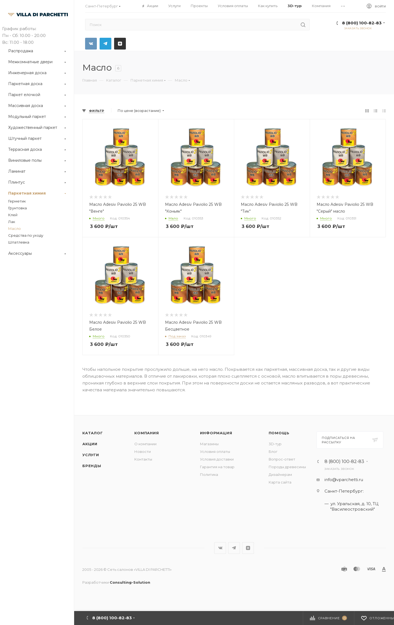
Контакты (143, 459)
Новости (142, 451)
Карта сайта (280, 482)
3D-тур (275, 444)
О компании (145, 444)
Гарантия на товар (217, 467)
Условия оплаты (215, 451)
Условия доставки (217, 459)
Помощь (279, 433)
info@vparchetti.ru (344, 479)
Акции (89, 444)
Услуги (90, 455)
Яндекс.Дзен (120, 44)
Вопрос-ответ (282, 459)
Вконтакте (91, 44)
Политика (209, 474)
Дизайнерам (280, 474)
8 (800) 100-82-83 (362, 22)
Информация (216, 433)
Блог (273, 451)
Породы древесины (287, 467)
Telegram (105, 44)
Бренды (91, 466)
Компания (146, 433)
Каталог (92, 433)
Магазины (209, 444)
